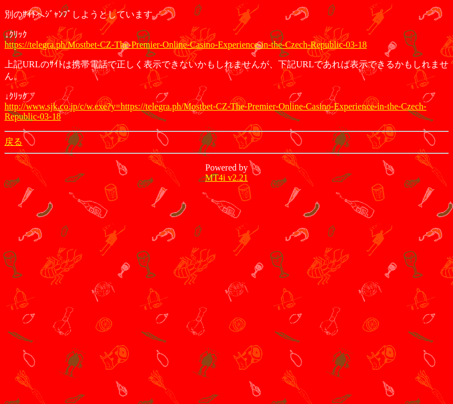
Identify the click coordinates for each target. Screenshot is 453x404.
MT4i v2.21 (226, 177)
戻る (13, 141)
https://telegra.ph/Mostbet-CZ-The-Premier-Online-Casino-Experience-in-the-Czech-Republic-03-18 (185, 44)
